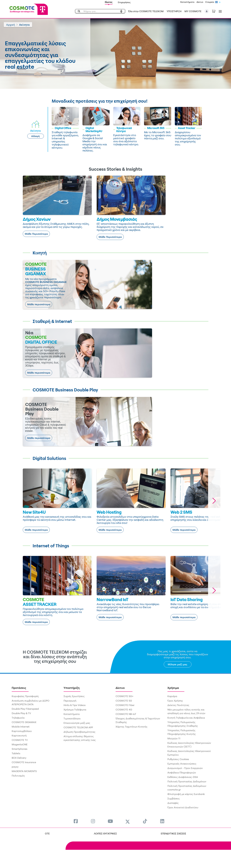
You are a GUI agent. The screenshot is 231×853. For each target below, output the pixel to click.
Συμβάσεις (173, 798)
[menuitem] (76, 821)
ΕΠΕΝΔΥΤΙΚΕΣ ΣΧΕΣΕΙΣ (173, 833)
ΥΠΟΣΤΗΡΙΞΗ (174, 11)
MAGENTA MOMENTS (24, 771)
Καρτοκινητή (19, 735)
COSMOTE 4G (124, 709)
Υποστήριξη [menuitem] (72, 687)
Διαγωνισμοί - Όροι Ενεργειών (185, 768)
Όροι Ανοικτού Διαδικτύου (182, 807)
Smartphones (19, 748)
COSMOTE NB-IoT (126, 714)
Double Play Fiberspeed (25, 708)
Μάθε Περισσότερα (36, 233)
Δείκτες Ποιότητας (178, 705)
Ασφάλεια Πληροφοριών (181, 772)
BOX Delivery (19, 757)
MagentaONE (20, 744)
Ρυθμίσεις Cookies (178, 759)
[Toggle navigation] (219, 11)
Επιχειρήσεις (124, 2)
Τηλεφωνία (18, 717)
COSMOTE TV (20, 739)
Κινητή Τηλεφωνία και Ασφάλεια (186, 717)
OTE (47, 833)
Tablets (16, 753)
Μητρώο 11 (173, 738)
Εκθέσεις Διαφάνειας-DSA (182, 776)
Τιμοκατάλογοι (72, 718)
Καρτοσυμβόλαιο (22, 731)
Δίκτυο (200, 2)
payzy (15, 766)
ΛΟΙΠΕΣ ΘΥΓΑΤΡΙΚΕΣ (105, 833)
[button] (207, 11)
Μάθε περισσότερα (38, 304)
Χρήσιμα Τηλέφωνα (75, 709)
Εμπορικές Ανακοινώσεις (181, 763)
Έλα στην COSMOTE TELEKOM (146, 11)
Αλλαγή (35, 136)
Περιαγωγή (70, 700)
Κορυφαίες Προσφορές (25, 696)
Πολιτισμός (18, 775)
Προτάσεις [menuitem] (19, 687)
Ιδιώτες (108, 2)
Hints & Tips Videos (75, 705)
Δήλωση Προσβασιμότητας (79, 731)
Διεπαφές (173, 802)
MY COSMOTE (193, 11)
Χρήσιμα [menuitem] (173, 687)
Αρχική (10, 24)
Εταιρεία (209, 2)
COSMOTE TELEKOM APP (78, 727)
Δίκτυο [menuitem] (120, 687)
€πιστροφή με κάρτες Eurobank (186, 794)
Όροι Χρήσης (175, 700)
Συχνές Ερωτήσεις (74, 696)
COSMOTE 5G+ (124, 696)
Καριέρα (172, 696)
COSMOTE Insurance (24, 762)
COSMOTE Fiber (125, 705)
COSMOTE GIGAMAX (24, 722)
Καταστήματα (187, 2)
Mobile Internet (21, 726)
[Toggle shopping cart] (215, 10)
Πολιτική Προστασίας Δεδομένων (186, 781)
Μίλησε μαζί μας (177, 664)
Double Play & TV (21, 713)
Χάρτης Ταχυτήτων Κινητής (131, 726)
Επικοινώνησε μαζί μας (77, 722)
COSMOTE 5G (124, 700)
